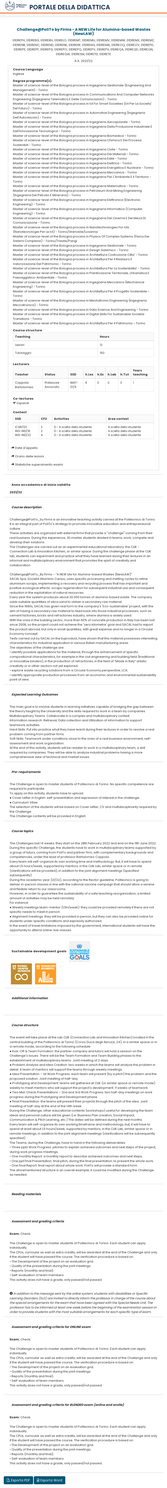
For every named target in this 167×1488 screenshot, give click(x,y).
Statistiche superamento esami (39, 464)
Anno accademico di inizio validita (41, 484)
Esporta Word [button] (49, 1480)
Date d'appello (26, 448)
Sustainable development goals (39, 951)
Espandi (21, 403)
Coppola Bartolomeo (24, 384)
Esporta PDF (18, 1480)
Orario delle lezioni (29, 456)
